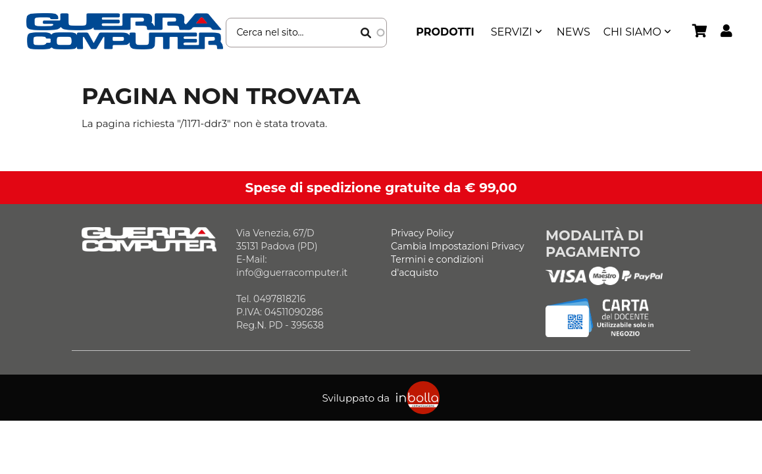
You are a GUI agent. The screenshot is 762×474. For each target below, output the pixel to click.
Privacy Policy (422, 233)
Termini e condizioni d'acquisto (437, 265)
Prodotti (445, 32)
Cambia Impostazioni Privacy (457, 246)
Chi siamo (632, 32)
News (573, 32)
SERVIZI (511, 32)
